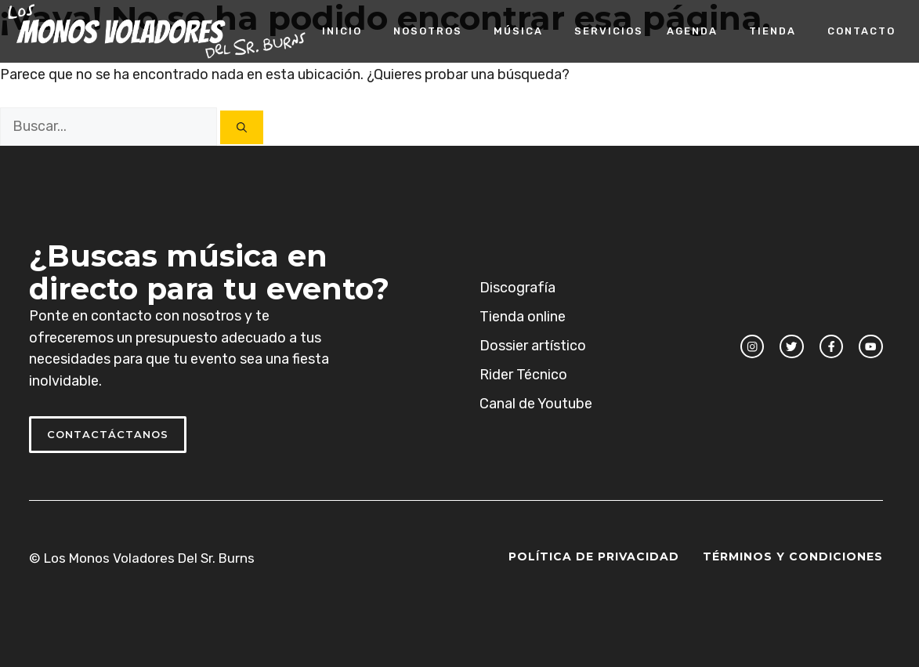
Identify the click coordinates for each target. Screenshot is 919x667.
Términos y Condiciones (793, 556)
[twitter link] (791, 346)
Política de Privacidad (593, 556)
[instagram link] (752, 346)
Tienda (772, 31)
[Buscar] (241, 127)
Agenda (692, 31)
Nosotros (427, 31)
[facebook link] (831, 346)
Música (518, 31)
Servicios (608, 31)
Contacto (861, 31)
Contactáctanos (107, 434)
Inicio (342, 31)
